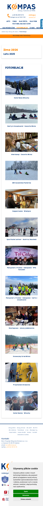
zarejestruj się (32, 17)
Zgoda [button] (26, 491)
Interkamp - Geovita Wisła (21, 144)
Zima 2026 (10, 50)
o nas (32, 28)
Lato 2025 (9, 54)
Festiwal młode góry (21, 24)
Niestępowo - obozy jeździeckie (21, 317)
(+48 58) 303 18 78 (18, 15)
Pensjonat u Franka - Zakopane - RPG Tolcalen (21, 258)
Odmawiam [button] (25, 495)
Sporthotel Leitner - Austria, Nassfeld (21, 228)
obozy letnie (11, 427)
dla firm (33, 21)
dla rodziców (8, 28)
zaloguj (32, 15)
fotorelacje (22, 28)
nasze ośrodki (22, 432)
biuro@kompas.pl (10, 445)
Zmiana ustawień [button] (26, 499)
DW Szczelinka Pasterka (21, 172)
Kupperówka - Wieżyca (21, 200)
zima (14, 21)
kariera (29, 432)
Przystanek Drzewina (21, 374)
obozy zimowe (21, 427)
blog (38, 28)
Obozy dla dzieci (13, 31)
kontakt (35, 432)
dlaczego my (33, 430)
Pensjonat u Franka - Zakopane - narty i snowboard (21, 288)
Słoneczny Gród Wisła (21, 345)
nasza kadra (12, 432)
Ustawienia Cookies (23, 434)
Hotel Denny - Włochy (21, 402)
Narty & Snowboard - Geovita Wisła (21, 115)
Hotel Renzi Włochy (21, 87)
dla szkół (23, 21)
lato (8, 21)
